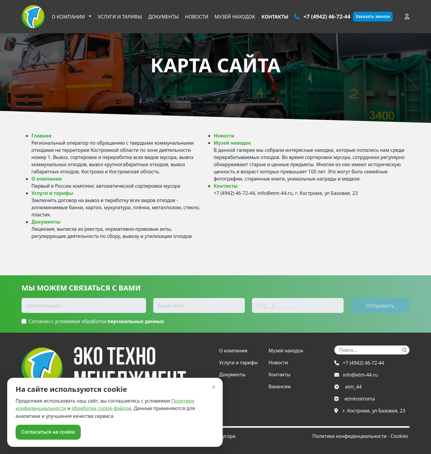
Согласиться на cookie (48, 432)
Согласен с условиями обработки (96, 321)
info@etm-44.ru (360, 375)
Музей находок (235, 16)
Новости (196, 16)
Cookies (399, 436)
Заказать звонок (373, 16)
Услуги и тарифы (120, 16)
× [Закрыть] (214, 386)
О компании (69, 16)
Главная (41, 135)
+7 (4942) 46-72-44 (363, 363)
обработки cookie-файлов (101, 408)
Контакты (275, 16)
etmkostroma (360, 398)
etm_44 (353, 386)
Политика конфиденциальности (349, 436)
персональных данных (135, 321)
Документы (163, 16)
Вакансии (279, 386)
